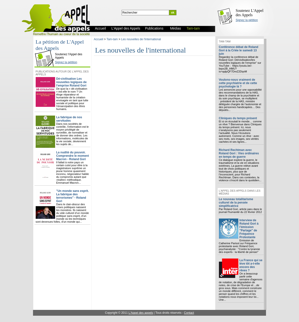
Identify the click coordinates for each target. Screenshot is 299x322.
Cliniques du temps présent (238, 118)
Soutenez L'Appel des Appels (249, 12)
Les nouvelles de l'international (141, 39)
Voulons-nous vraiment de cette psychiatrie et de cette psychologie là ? (238, 83)
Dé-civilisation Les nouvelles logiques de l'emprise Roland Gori (71, 82)
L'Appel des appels (140, 312)
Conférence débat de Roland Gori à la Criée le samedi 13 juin (238, 50)
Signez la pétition (247, 20)
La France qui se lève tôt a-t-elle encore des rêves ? (251, 265)
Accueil (98, 39)
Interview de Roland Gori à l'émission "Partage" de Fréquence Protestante (249, 229)
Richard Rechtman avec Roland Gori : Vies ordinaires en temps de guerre (239, 153)
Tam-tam (112, 39)
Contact (189, 312)
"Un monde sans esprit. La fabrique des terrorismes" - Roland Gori (72, 196)
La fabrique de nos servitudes (69, 119)
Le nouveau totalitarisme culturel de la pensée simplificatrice (236, 202)
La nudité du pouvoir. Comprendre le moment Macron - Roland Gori (72, 156)
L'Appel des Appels (45, 50)
